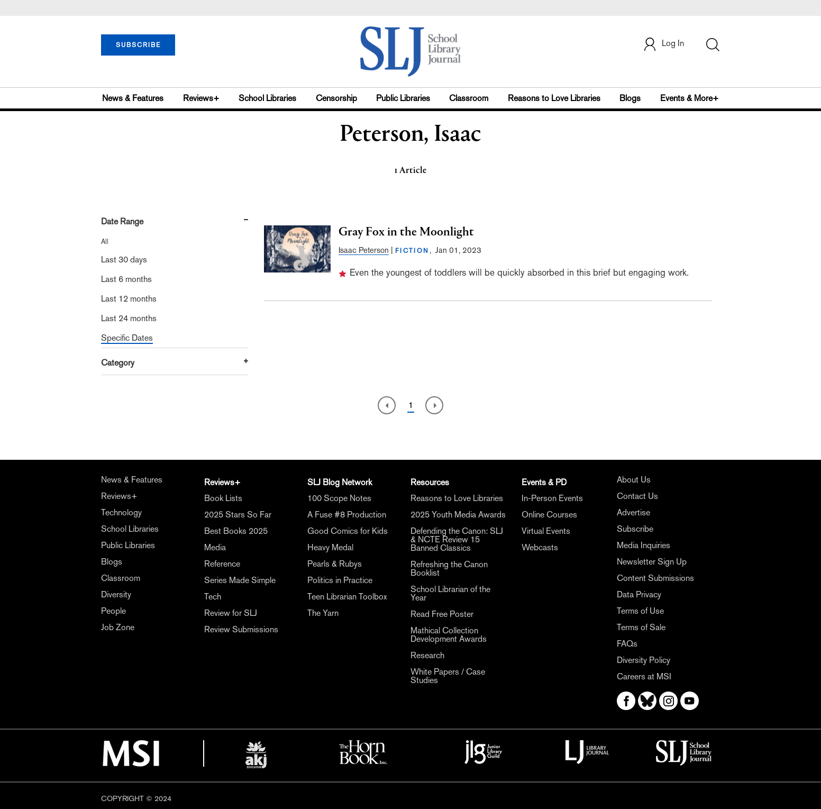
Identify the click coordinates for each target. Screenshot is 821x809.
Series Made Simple (240, 580)
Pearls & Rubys (334, 564)
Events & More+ (689, 98)
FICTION (412, 250)
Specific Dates (127, 338)
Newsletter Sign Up (652, 562)
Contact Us (637, 496)
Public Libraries (403, 98)
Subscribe (635, 529)
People (113, 611)
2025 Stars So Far (237, 515)
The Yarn (323, 613)
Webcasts (540, 547)
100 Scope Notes (339, 498)
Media (215, 547)
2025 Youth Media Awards (458, 515)
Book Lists (223, 498)
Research (427, 655)
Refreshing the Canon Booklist (449, 568)
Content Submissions (655, 578)
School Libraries (267, 98)
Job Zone (117, 627)
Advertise (633, 512)
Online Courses (549, 515)
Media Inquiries (643, 545)
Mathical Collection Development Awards (448, 634)
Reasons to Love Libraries (554, 98)
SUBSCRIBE (138, 45)
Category (117, 363)
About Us (634, 480)
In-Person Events (552, 498)
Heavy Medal (330, 547)
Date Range (122, 221)
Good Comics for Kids (347, 531)
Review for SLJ (230, 613)
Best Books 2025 (236, 531)
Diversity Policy (643, 660)
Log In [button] (663, 44)
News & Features (132, 98)
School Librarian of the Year (450, 593)
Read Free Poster (441, 614)
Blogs (630, 98)
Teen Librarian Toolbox (347, 597)
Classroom (468, 98)
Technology (121, 512)
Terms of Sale (641, 627)
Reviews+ (201, 98)
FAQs (627, 644)
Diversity (116, 594)
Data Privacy (639, 594)
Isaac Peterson (364, 250)
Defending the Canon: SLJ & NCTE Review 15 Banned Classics (456, 539)
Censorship (336, 98)
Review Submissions (241, 629)
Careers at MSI (644, 676)
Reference (222, 564)
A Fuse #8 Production (346, 515)
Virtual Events (546, 531)
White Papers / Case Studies (447, 676)
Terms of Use (640, 611)
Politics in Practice (339, 580)
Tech (212, 597)
